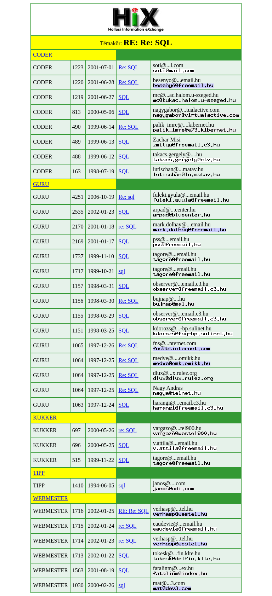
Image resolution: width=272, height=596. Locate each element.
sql (121, 271)
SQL (123, 97)
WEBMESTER (50, 498)
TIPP (39, 473)
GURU (41, 184)
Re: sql (126, 197)
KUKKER (45, 418)
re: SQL (127, 227)
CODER (42, 55)
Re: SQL (128, 67)
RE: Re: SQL (133, 511)
